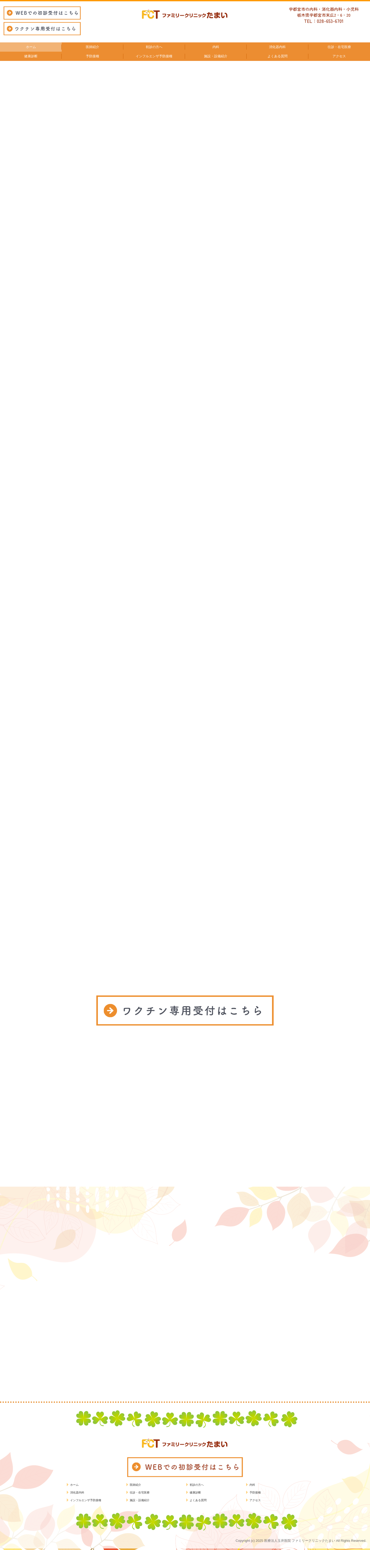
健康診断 (195, 1492)
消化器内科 (77, 1492)
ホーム (74, 1484)
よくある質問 (198, 1500)
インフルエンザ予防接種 (85, 1500)
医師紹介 (135, 1484)
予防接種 (255, 1492)
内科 (252, 1484)
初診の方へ (197, 1484)
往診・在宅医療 (140, 1492)
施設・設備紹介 (140, 1500)
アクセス (255, 1500)
